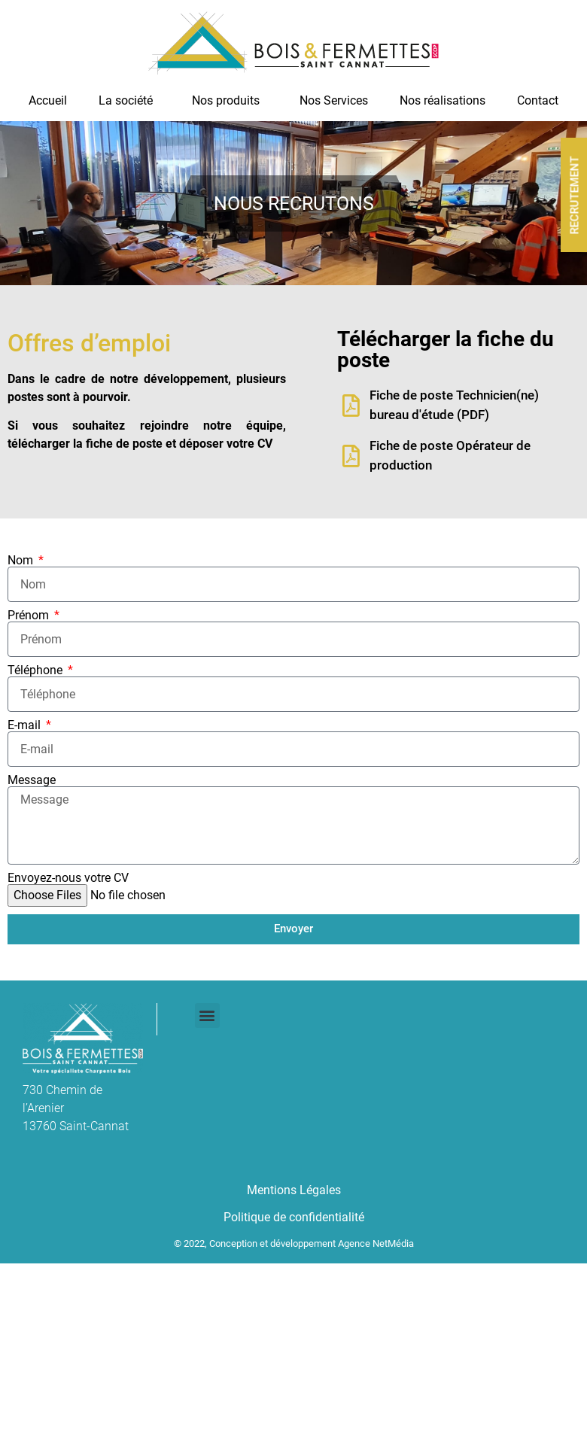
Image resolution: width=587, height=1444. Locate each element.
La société (129, 100)
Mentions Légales (294, 1190)
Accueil (48, 100)
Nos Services (334, 100)
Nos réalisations (442, 100)
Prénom (30, 616)
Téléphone (36, 670)
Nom (22, 561)
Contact (537, 100)
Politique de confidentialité (294, 1217)
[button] (207, 1015)
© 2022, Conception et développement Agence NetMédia (294, 1243)
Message (32, 780)
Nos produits (229, 100)
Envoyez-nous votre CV (68, 878)
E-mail (26, 725)
